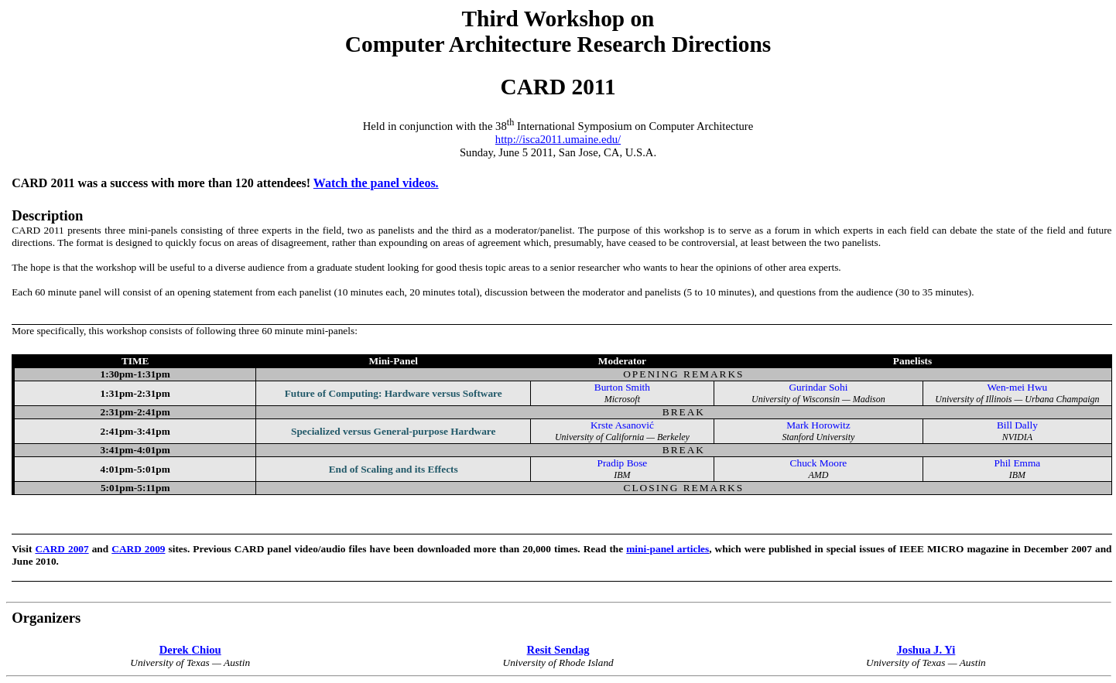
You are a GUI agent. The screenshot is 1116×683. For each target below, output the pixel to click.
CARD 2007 (61, 549)
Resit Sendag (558, 650)
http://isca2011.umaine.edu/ (558, 139)
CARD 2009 (138, 549)
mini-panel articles (667, 549)
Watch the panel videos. (376, 183)
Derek (190, 650)
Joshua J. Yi (925, 650)
